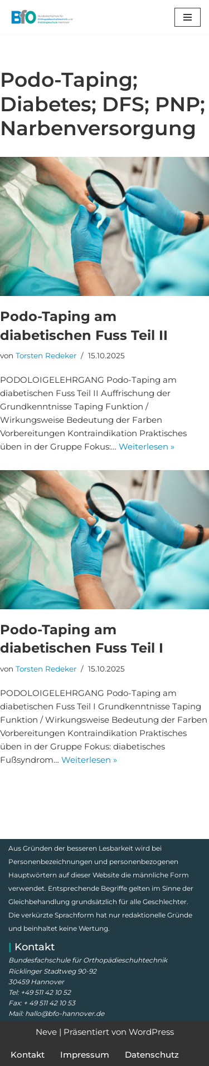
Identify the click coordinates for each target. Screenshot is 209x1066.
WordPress (151, 1031)
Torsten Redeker (46, 355)
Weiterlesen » (146, 446)
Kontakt (28, 1054)
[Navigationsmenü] (187, 17)
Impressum (84, 1054)
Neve (46, 1031)
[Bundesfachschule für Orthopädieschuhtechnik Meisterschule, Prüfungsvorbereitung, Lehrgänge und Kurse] (41, 17)
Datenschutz (152, 1054)
